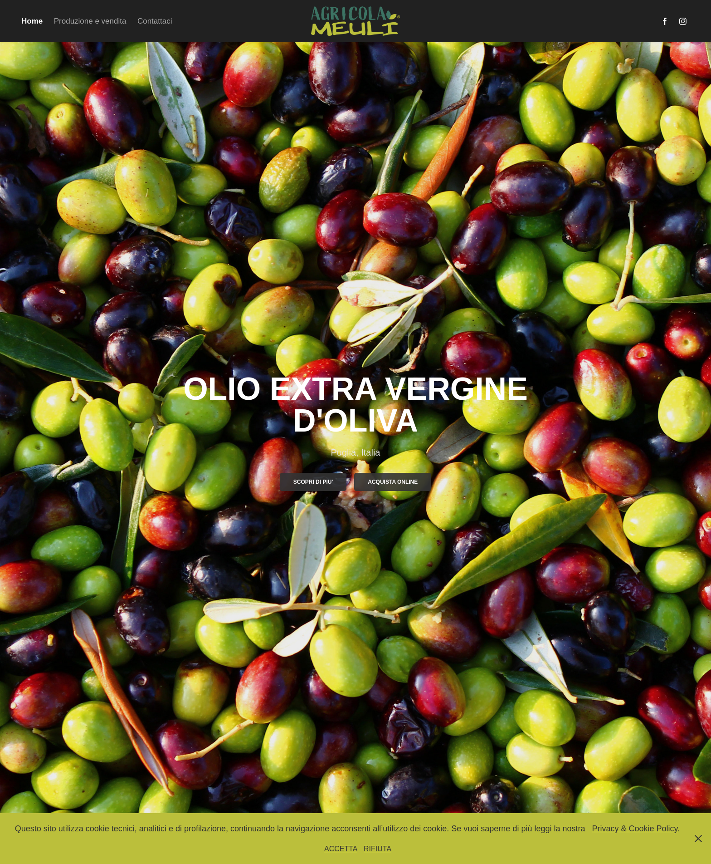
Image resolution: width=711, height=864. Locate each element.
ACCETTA (340, 849)
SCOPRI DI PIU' (313, 482)
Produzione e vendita (90, 21)
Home (32, 21)
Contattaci (154, 21)
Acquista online (393, 482)
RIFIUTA (377, 849)
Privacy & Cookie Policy (634, 828)
